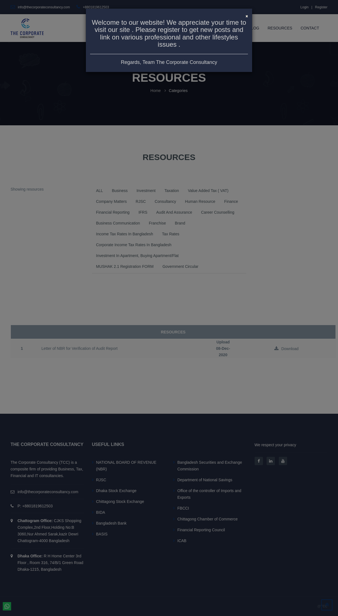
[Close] (247, 15)
